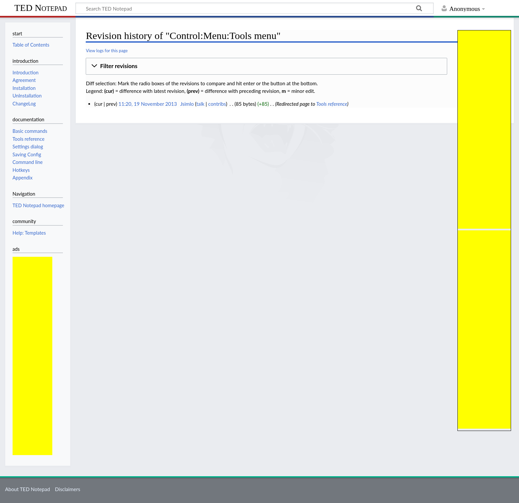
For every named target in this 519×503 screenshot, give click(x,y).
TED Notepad (40, 8)
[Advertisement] (484, 129)
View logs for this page (106, 50)
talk (200, 104)
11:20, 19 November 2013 (147, 104)
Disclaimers (67, 489)
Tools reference (331, 104)
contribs (217, 104)
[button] (266, 66)
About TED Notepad (27, 489)
